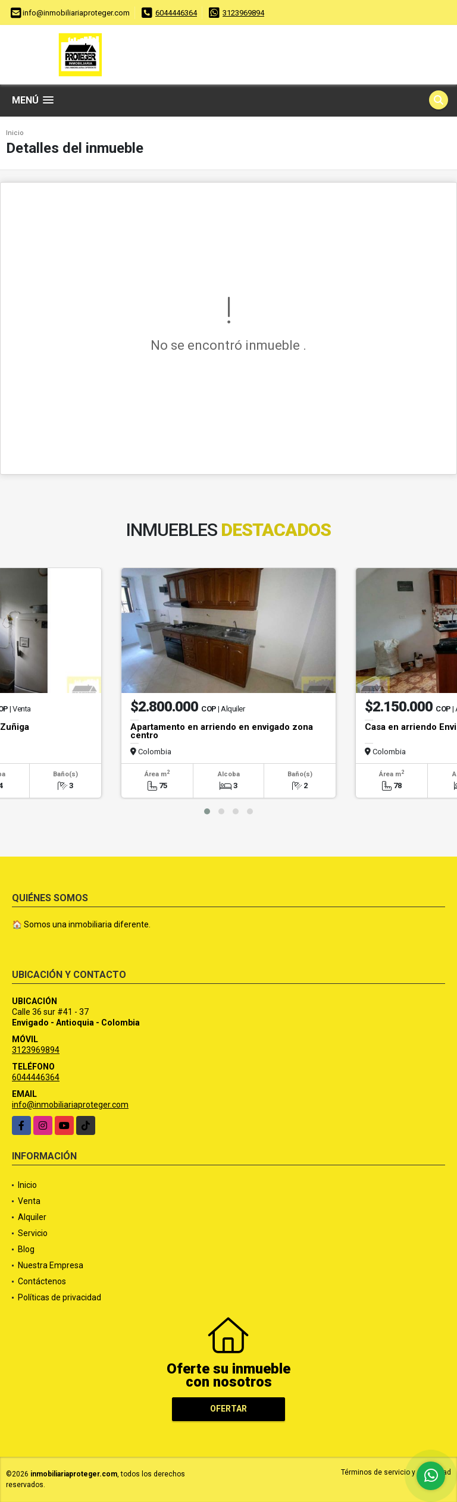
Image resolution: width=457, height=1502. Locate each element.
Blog (26, 1249)
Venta (29, 1201)
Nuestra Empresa (50, 1265)
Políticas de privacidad (59, 1297)
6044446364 (176, 12)
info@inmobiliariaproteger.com (70, 1104)
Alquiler (32, 1217)
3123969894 (243, 12)
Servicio (33, 1233)
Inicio (15, 133)
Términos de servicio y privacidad (396, 1472)
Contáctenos (42, 1281)
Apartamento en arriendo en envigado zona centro (221, 731)
